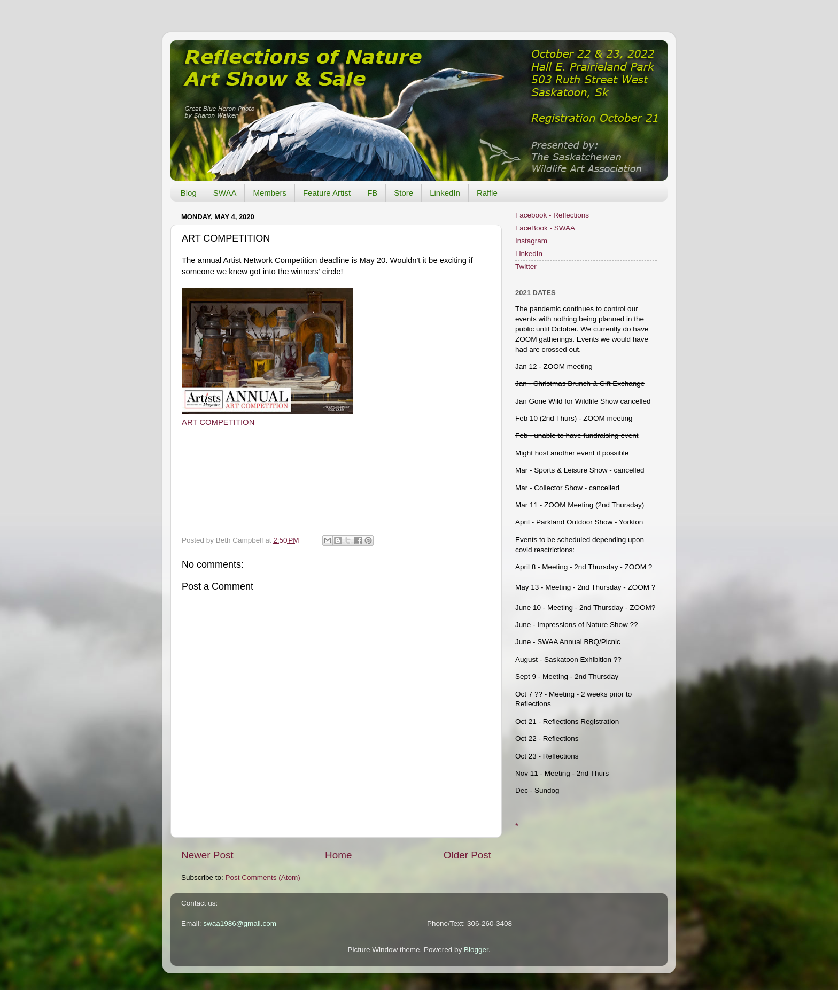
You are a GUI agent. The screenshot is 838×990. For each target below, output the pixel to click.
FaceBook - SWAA (545, 228)
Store (403, 192)
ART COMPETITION (218, 422)
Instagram (531, 241)
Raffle (487, 192)
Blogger (476, 950)
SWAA (225, 192)
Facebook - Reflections (552, 215)
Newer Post (207, 855)
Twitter (526, 266)
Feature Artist (327, 192)
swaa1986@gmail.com (239, 923)
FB (372, 192)
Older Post (467, 855)
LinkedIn (445, 192)
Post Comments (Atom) (263, 877)
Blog (189, 192)
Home (338, 855)
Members (269, 192)
